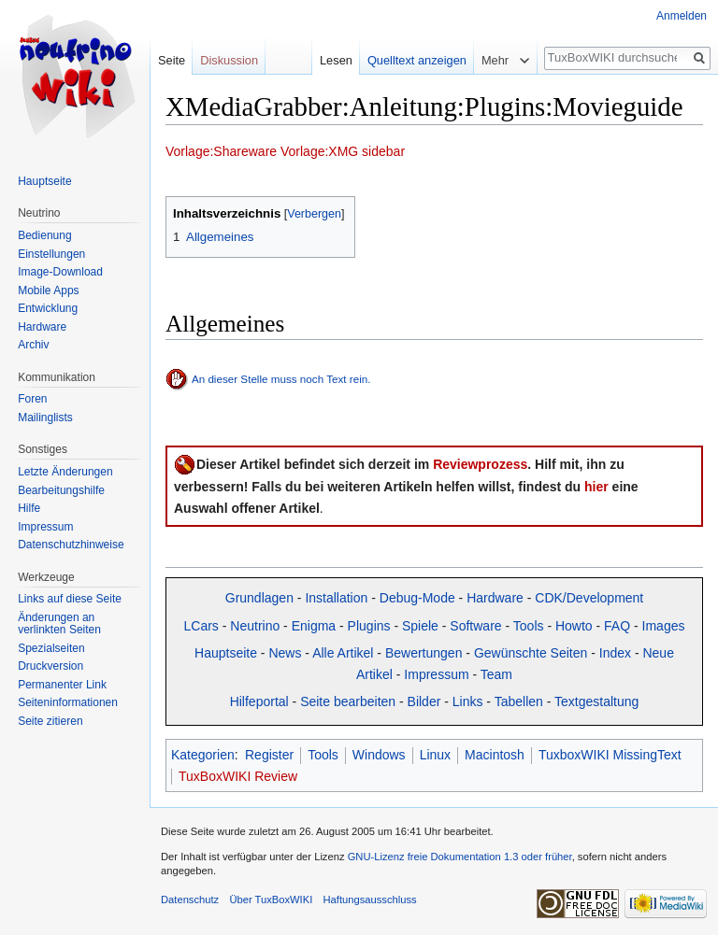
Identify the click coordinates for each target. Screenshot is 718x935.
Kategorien (203, 754)
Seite (171, 60)
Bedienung (44, 235)
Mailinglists (45, 417)
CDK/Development (589, 597)
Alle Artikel (342, 652)
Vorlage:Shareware (221, 151)
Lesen (336, 60)
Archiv (33, 344)
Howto (574, 625)
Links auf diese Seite (70, 598)
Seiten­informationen (68, 702)
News (284, 652)
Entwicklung (48, 308)
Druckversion (50, 666)
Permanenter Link (62, 684)
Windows (379, 754)
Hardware (495, 597)
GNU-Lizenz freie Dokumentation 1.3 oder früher (460, 856)
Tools (528, 625)
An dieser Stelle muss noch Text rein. (281, 379)
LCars (201, 625)
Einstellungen (51, 254)
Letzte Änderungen (65, 471)
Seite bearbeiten (347, 701)
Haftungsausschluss (369, 899)
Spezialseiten (51, 648)
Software (475, 625)
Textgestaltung (596, 701)
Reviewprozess (480, 464)
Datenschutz (190, 899)
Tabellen (519, 701)
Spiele (420, 625)
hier (596, 486)
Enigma (314, 625)
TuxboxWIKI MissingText (610, 754)
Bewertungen (424, 652)
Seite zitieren (50, 721)
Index (615, 652)
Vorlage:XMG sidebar (342, 151)
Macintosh (494, 754)
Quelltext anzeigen (417, 60)
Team (496, 674)
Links (467, 701)
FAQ (617, 625)
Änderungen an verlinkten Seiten (59, 624)
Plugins (369, 625)
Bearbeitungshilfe (61, 490)
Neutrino (255, 625)
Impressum (436, 674)
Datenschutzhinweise (70, 544)
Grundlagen (259, 597)
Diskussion (229, 60)
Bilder (424, 701)
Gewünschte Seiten (530, 652)
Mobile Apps (48, 290)
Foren (32, 398)
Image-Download (60, 271)
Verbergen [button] (314, 213)
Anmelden (681, 15)
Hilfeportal (259, 701)
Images (663, 625)
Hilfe (29, 508)
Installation (336, 597)
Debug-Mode (417, 597)
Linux (435, 754)
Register (269, 754)
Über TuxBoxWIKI (270, 899)
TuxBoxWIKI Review (238, 776)
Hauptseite (225, 652)
